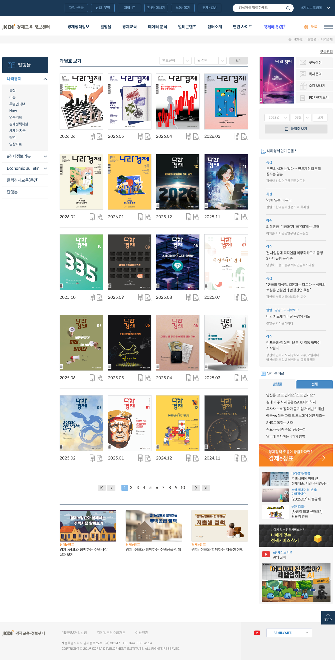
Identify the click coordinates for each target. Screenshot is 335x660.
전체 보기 (315, 8)
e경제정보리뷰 (19, 156)
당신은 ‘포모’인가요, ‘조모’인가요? (290, 395)
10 (182, 487)
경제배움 (275, 26)
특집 (12, 90)
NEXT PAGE (206, 488)
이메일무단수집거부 (111, 632)
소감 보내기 (317, 86)
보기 (238, 60)
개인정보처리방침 (74, 632)
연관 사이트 (242, 27)
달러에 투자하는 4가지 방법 (285, 436)
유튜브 (257, 633)
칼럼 (12, 137)
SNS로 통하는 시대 (279, 422)
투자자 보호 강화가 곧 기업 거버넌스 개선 (295, 409)
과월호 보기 (299, 129)
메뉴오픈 (45, 79)
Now (13, 110)
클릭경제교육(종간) (23, 180)
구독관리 (326, 52)
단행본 (12, 192)
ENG (313, 27)
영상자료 (15, 144)
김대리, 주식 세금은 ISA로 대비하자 (291, 402)
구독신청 (315, 62)
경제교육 (129, 27)
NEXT (196, 488)
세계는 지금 (17, 130)
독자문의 (315, 74)
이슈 (12, 97)
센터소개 (214, 27)
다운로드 (92, 136)
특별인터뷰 (17, 104)
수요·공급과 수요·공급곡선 (285, 429)
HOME (298, 39)
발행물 (105, 27)
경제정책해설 (18, 124)
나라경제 (327, 39)
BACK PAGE (102, 488)
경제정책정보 (78, 27)
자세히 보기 (100, 136)
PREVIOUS (111, 488)
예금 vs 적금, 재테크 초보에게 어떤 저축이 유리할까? (296, 416)
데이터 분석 (157, 27)
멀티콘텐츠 (187, 27)
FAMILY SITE (282, 633)
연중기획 (15, 117)
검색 (288, 8)
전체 (314, 384)
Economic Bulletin (23, 168)
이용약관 (141, 632)
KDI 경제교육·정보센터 (26, 26)
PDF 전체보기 (319, 98)
